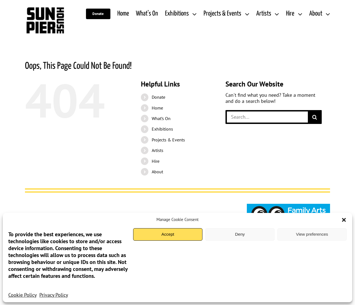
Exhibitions (162, 129)
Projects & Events (168, 140)
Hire (155, 161)
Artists (157, 150)
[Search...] (266, 117)
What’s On (161, 118)
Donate (158, 97)
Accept (167, 234)
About (157, 171)
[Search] (315, 117)
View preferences (312, 234)
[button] (344, 220)
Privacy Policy (53, 295)
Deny (240, 234)
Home (157, 108)
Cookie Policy (22, 295)
